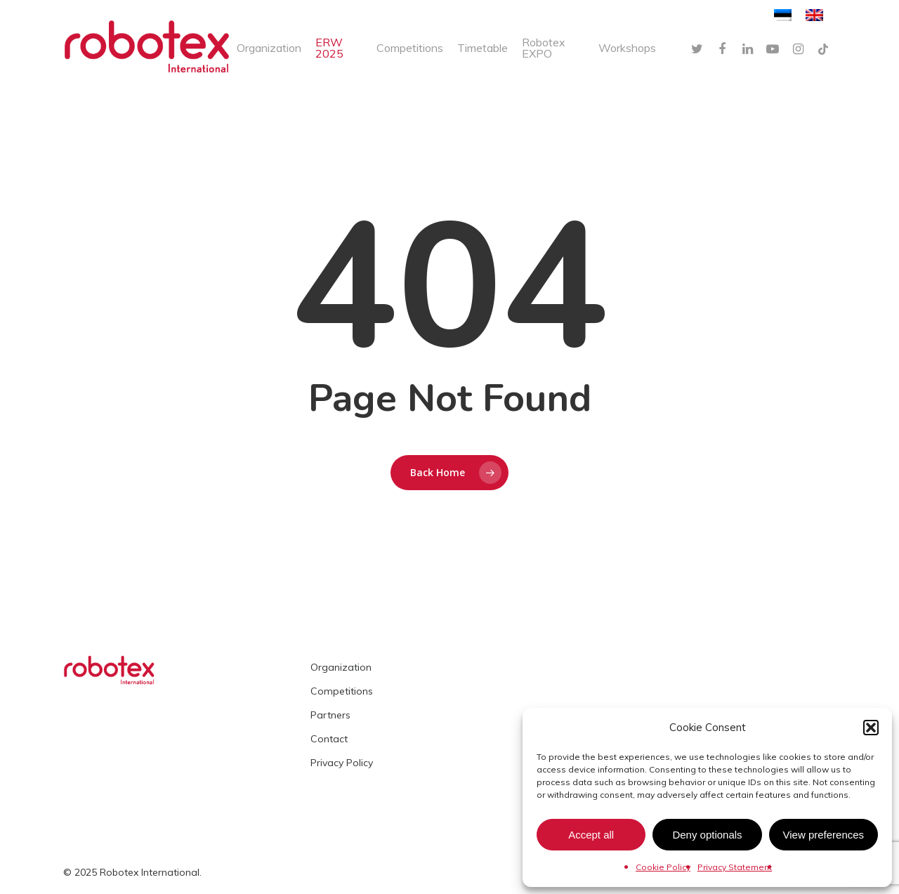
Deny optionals (707, 835)
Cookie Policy (663, 867)
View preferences (824, 835)
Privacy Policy (341, 762)
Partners (330, 715)
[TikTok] (823, 47)
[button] (871, 728)
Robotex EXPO (543, 48)
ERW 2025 (329, 48)
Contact (329, 738)
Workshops (627, 47)
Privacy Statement (734, 867)
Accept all (591, 835)
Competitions (409, 47)
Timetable (482, 47)
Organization (269, 47)
